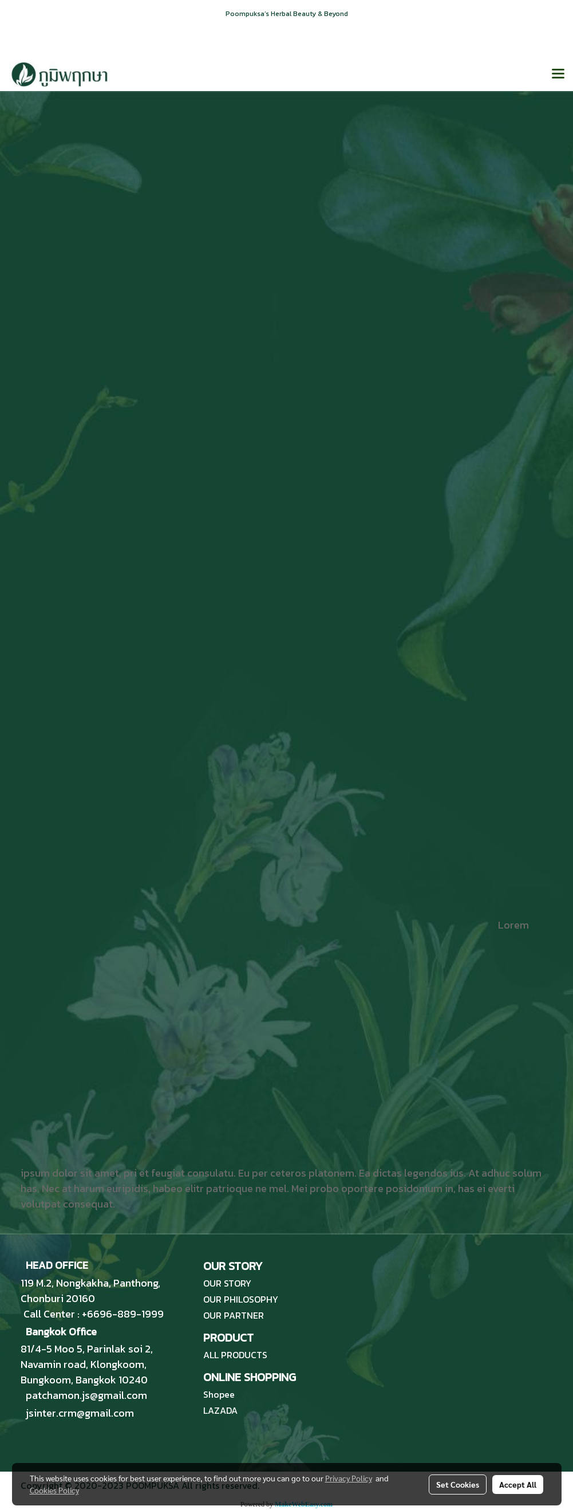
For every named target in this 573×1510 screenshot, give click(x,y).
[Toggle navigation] (558, 74)
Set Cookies (457, 1484)
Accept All (517, 1484)
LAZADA (220, 1410)
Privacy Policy (348, 1478)
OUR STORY (227, 1283)
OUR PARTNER (233, 1315)
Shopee (219, 1394)
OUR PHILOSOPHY (240, 1299)
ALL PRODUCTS (235, 1355)
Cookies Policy (54, 1490)
